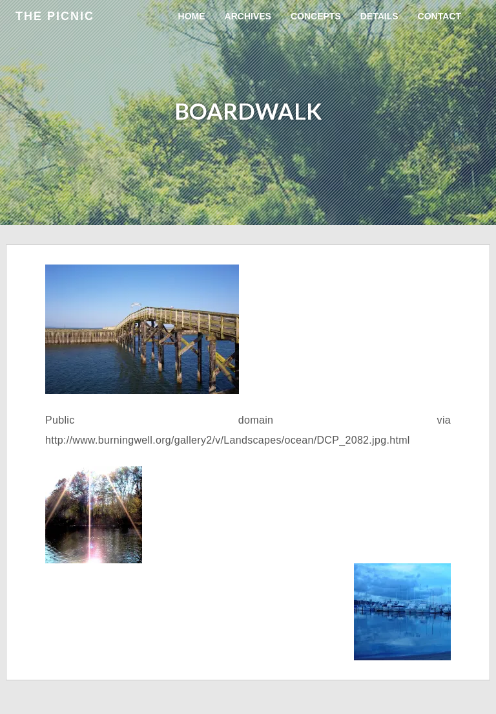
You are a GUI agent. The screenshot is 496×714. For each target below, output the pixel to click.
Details (379, 16)
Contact (439, 16)
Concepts (316, 16)
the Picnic (55, 16)
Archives (248, 16)
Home (191, 16)
